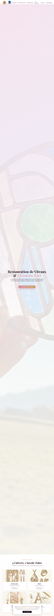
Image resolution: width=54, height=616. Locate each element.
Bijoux (42, 2)
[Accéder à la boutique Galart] (50, 3)
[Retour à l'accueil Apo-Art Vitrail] (7, 2)
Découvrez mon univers (27, 286)
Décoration (30, 2)
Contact (48, 2)
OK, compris (27, 611)
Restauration (21, 2)
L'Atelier (14, 2)
